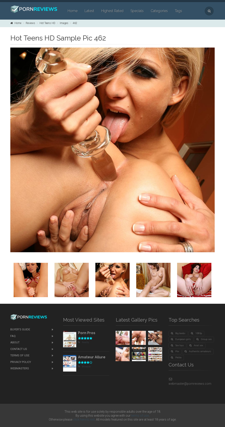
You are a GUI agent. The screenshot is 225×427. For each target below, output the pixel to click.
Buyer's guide (20, 329)
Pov (175, 351)
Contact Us (18, 349)
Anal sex (196, 345)
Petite (176, 357)
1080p (196, 333)
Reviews (30, 23)
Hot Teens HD (47, 23)
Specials (137, 11)
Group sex (204, 339)
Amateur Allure (91, 357)
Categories (159, 11)
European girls (181, 339)
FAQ (13, 336)
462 (75, 23)
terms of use (140, 415)
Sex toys (177, 345)
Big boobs (178, 333)
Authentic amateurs (198, 351)
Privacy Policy (20, 362)
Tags (178, 11)
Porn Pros (86, 333)
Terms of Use (19, 355)
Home (73, 11)
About (15, 342)
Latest (89, 11)
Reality (83, 342)
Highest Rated (112, 11)
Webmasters (19, 368)
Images (64, 23)
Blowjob (84, 366)
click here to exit (84, 419)
